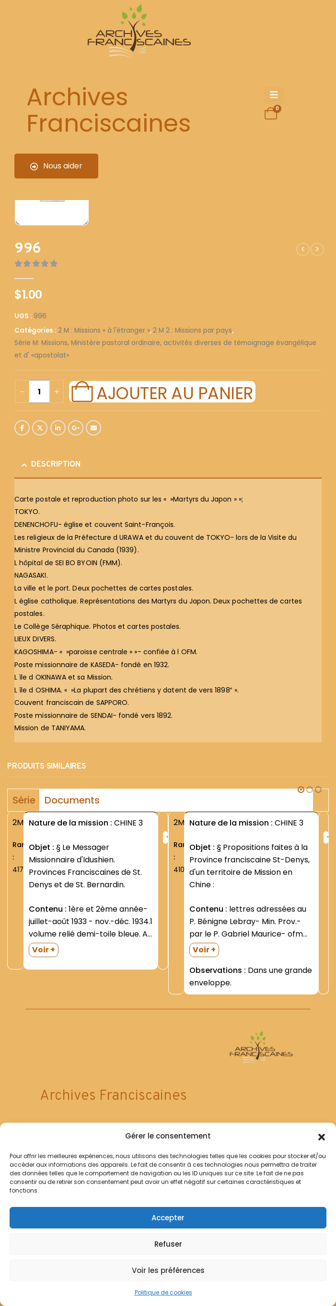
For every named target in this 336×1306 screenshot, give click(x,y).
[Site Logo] (138, 33)
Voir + (43, 949)
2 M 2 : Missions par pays (192, 330)
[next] (317, 249)
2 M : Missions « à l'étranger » (104, 330)
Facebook (22, 427)
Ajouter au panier (174, 391)
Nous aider (56, 165)
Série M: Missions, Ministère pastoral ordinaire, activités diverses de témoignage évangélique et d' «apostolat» (165, 349)
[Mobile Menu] (274, 95)
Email (93, 427)
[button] (321, 1136)
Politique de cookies (163, 1292)
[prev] (303, 249)
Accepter (168, 1218)
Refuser (168, 1244)
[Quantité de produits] (39, 391)
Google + (75, 427)
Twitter (39, 427)
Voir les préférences (168, 1270)
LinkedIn (58, 427)
